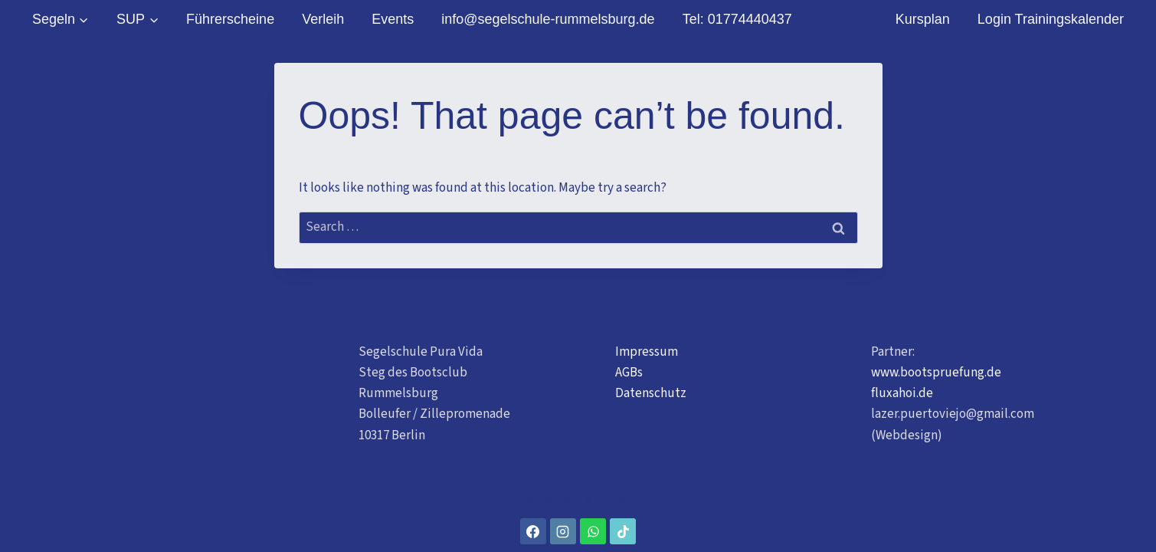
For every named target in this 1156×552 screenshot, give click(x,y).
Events (393, 19)
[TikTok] (623, 531)
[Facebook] (533, 531)
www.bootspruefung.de (936, 372)
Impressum (646, 352)
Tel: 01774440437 (737, 19)
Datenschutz (650, 393)
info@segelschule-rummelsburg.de (547, 19)
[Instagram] (563, 531)
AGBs (629, 372)
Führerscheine (230, 19)
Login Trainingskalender (1051, 19)
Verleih (323, 19)
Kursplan (923, 19)
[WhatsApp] (593, 531)
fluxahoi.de (902, 393)
